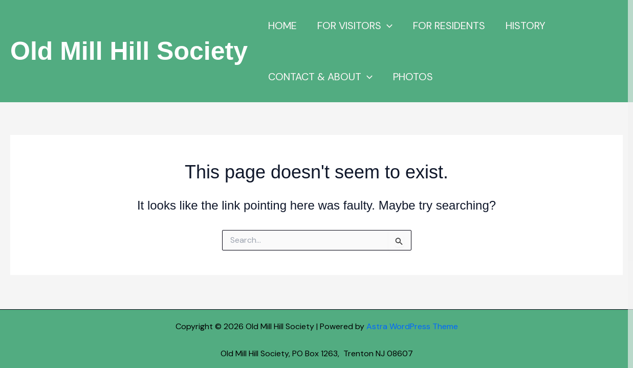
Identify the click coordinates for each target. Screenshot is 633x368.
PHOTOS (413, 76)
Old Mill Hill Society (129, 51)
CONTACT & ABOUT (320, 76)
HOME (282, 25)
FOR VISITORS (354, 25)
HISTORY (525, 25)
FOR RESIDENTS (449, 25)
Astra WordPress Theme (412, 326)
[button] (386, 25)
